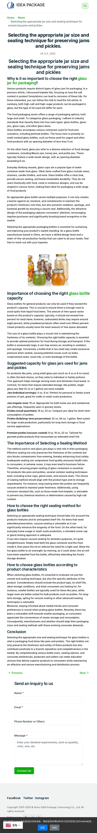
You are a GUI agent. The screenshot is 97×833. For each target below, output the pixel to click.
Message (21, 735)
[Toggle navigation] (85, 5)
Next (84, 672)
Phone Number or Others (29, 721)
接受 (42, 827)
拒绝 (54, 827)
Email (18, 707)
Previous (15, 672)
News (21, 17)
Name (19, 693)
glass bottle (79, 293)
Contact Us (24, 770)
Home (10, 17)
